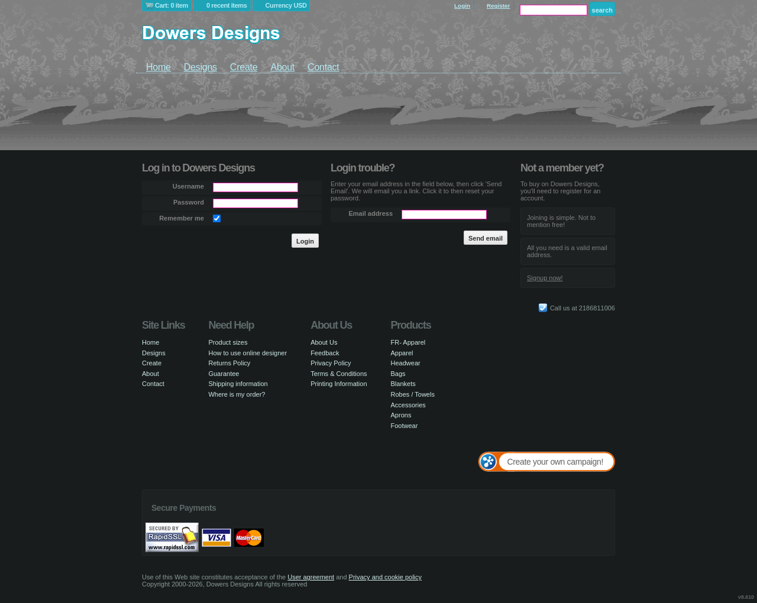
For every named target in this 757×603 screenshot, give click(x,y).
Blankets (403, 383)
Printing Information (338, 383)
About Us (323, 342)
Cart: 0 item (171, 5)
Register (498, 5)
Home (158, 67)
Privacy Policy (330, 363)
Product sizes (227, 342)
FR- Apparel (408, 342)
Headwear (405, 363)
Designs (200, 67)
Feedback (324, 352)
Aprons (401, 415)
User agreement (310, 577)
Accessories (408, 405)
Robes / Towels (413, 394)
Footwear (404, 425)
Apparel (402, 352)
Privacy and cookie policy (385, 577)
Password (188, 202)
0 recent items (226, 5)
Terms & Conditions (338, 373)
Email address (370, 213)
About (282, 67)
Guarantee (223, 373)
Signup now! (545, 277)
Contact (323, 67)
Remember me (181, 218)
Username (188, 186)
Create (244, 67)
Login (462, 5)
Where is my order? (236, 394)
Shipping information (237, 383)
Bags (398, 373)
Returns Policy (229, 363)
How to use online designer (247, 352)
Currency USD (286, 5)
